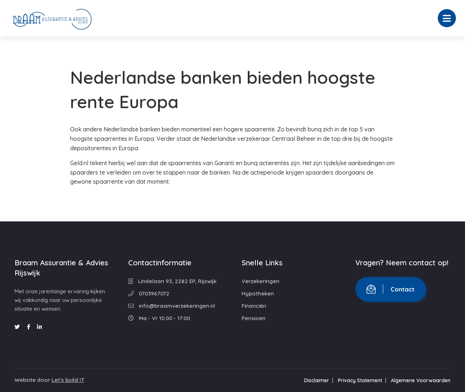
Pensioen (254, 318)
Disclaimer (316, 380)
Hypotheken (258, 293)
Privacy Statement (360, 380)
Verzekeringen (260, 281)
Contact (391, 289)
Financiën (254, 305)
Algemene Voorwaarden (420, 380)
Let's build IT (68, 379)
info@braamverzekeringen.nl (171, 305)
